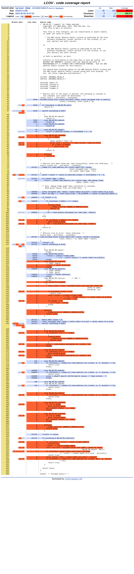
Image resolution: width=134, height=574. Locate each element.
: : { (21, 120)
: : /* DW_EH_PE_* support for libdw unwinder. (40, 25)
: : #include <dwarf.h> (29, 95)
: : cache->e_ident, (51, 341)
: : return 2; (28, 138)
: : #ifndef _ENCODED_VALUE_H (32, 88)
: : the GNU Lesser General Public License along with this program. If (54, 81)
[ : (33, 129)
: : (20, 32)
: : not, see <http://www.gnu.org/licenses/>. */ (43, 84)
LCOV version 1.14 (73, 569)
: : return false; (28, 558)
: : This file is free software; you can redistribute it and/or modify (54, 34)
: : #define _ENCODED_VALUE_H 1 (33, 90)
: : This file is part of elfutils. (36, 29)
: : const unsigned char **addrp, (49, 199)
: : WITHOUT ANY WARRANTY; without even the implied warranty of (50, 70)
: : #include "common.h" (30, 102)
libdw (27, 8)
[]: (36, 122)
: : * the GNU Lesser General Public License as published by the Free (54, 41)
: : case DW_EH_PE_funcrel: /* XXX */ (40, 330)
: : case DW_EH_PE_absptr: (33, 296)
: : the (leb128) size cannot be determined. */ (43, 111)
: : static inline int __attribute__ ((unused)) (41, 194)
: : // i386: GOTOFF (31, 321)
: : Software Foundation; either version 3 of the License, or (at (53, 43)
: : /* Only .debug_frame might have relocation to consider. (48, 219)
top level (19, 8)
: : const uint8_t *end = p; (36, 165)
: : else (23, 255)
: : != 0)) (33, 549)
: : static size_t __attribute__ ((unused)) (39, 113)
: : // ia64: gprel (30, 323)
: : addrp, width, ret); (48, 214)
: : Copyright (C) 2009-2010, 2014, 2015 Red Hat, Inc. (46, 27)
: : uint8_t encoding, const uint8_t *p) (47, 117)
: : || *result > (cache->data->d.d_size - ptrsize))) (54, 540)
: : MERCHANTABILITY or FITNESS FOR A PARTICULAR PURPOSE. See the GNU (54, 72)
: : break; (26, 298)
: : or (23, 50)
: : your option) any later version (38, 45)
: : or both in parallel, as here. (36, 63)
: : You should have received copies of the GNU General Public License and (56, 79)
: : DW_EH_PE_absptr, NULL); (53, 535)
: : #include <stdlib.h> (30, 97)
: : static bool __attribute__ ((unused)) (38, 278)
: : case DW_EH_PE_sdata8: (33, 456)
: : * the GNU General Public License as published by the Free (51, 54)
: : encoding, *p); (51, 343)
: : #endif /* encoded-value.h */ (35, 564)
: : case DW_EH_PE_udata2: (33, 135)
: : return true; (31, 348)
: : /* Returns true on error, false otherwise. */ (42, 275)
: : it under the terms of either (36, 36)
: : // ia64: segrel (31, 312)
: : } (25, 174)
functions (59, 8)
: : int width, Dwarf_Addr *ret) (48, 201)
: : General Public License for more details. (41, 74)
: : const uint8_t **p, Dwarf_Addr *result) (49, 282)
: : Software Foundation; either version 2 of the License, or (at (53, 56)
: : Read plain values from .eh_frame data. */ (43, 221)
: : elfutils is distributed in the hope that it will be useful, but (53, 68)
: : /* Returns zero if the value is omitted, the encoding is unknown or (53, 108)
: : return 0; (27, 124)
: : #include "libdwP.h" (30, 99)
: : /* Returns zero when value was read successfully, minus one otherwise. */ (57, 192)
